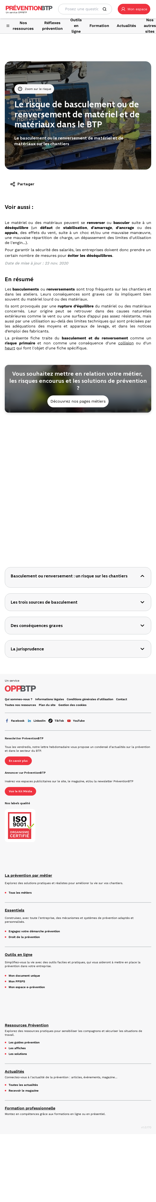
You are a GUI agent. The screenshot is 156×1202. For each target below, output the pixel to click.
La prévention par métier (28, 720)
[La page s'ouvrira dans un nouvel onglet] (134, 9)
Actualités (14, 916)
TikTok (56, 565)
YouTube (76, 565)
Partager (22, 184)
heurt (10, 348)
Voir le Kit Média (20, 636)
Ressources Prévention (27, 869)
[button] (134, 9)
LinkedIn (36, 565)
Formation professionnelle (30, 952)
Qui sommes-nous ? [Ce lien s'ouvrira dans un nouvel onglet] (18, 543)
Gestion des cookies (72, 549)
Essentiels (14, 754)
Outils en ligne (18, 799)
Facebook (14, 565)
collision (126, 343)
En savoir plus (18, 605)
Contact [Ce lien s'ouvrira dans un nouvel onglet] (121, 543)
